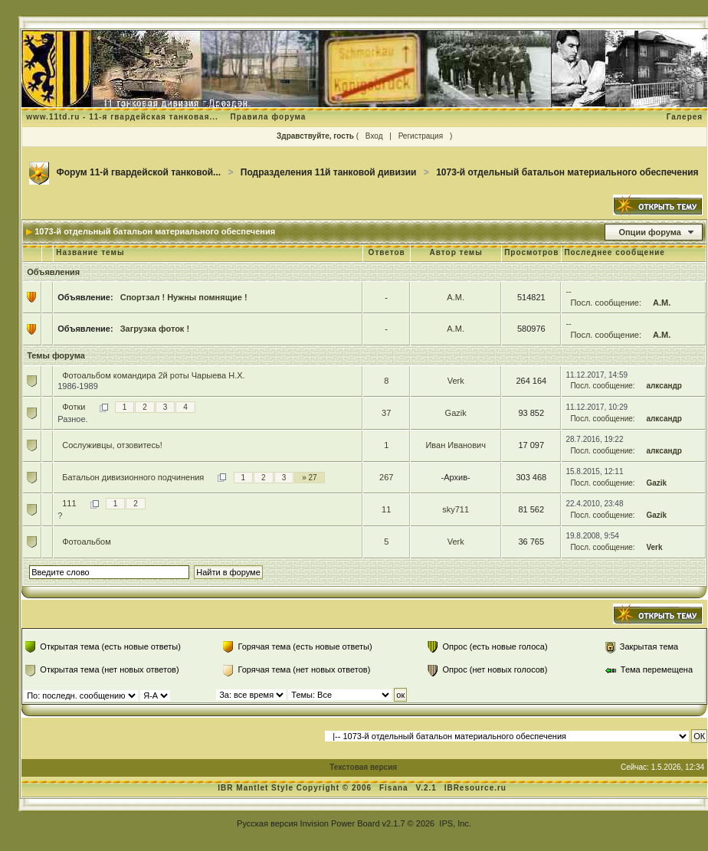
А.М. (455, 297)
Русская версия (267, 823)
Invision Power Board (340, 823)
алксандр (664, 385)
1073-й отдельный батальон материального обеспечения (567, 172)
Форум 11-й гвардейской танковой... (139, 172)
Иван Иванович (455, 445)
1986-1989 (77, 386)
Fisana (395, 788)
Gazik (456, 412)
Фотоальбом (86, 541)
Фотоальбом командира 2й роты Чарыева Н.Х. (153, 375)
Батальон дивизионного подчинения (133, 477)
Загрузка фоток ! (154, 328)
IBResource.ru (475, 788)
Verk (455, 380)
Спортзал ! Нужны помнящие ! (183, 297)
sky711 (455, 509)
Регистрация (420, 136)
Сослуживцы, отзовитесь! (112, 445)
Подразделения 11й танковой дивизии (329, 172)
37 (386, 412)
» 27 (309, 477)
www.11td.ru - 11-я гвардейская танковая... (122, 117)
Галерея (685, 117)
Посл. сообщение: (605, 302)
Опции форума (649, 232)
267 (386, 477)
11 (386, 509)
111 (69, 503)
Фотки (73, 406)
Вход (374, 136)
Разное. (72, 419)
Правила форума (268, 117)
